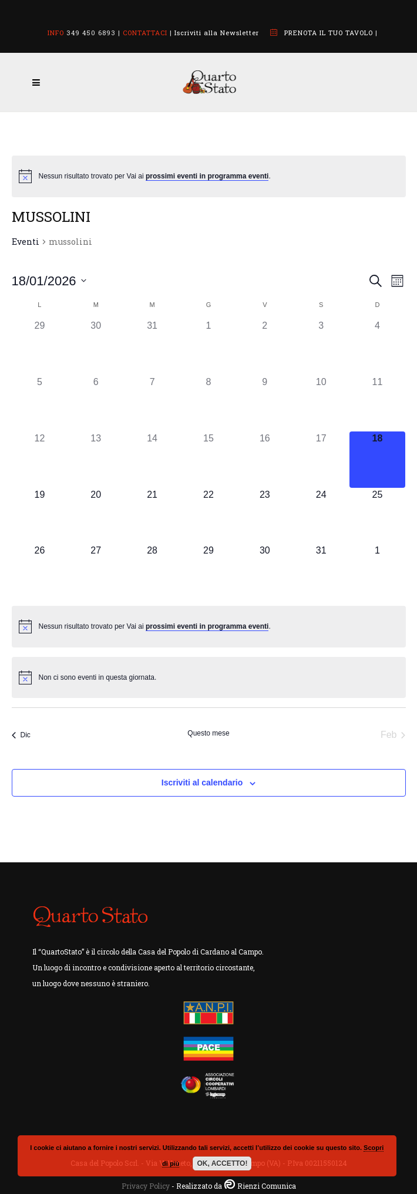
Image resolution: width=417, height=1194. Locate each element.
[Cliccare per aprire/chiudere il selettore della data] (49, 281)
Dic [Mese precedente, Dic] (21, 735)
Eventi (25, 241)
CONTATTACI (145, 32)
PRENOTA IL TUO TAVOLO (328, 32)
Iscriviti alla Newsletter (216, 32)
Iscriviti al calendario (202, 782)
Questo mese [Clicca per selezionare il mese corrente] (208, 733)
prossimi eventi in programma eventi (207, 176)
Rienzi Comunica (266, 1185)
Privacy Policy (146, 1185)
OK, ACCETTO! (222, 1163)
